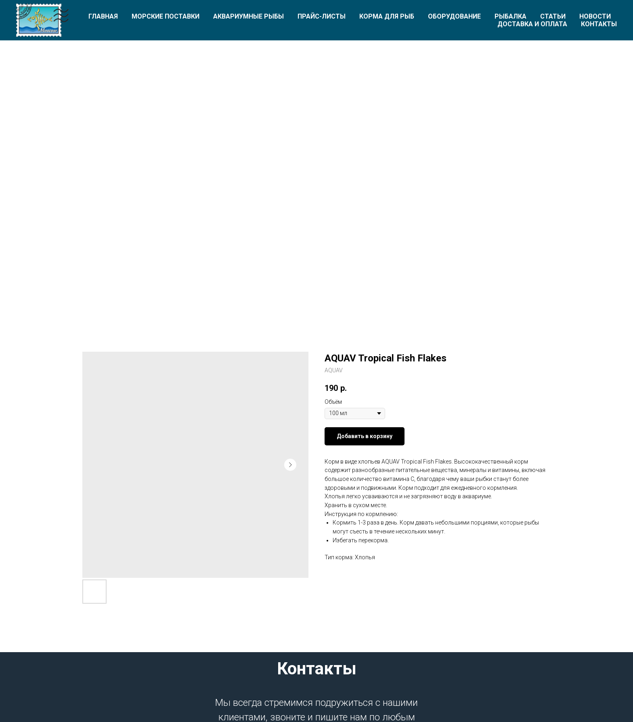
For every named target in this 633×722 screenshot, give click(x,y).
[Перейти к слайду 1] (316, 291)
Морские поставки (165, 16)
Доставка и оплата (532, 24)
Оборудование (454, 16)
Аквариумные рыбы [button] (248, 16)
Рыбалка (510, 16)
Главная (103, 16)
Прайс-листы (322, 16)
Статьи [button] (553, 16)
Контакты (599, 24)
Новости (595, 16)
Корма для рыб (386, 16)
